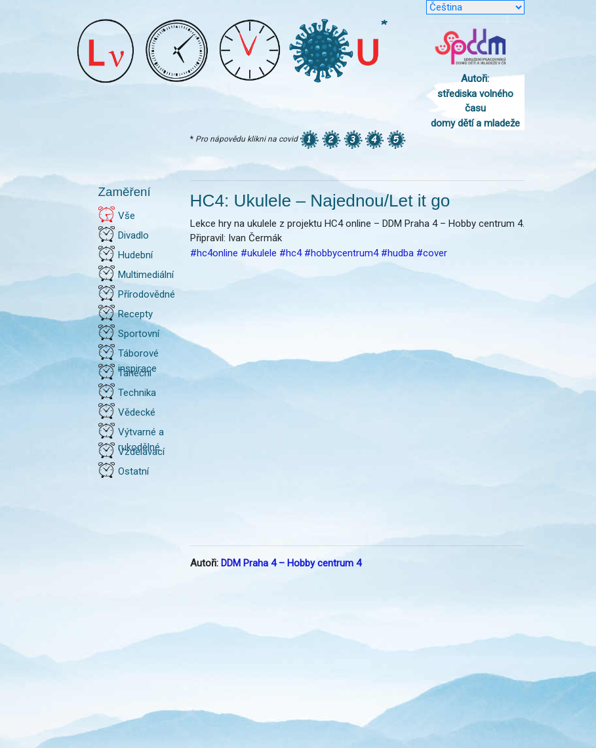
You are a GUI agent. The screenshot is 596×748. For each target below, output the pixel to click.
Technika (137, 393)
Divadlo (133, 235)
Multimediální (146, 275)
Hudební (135, 255)
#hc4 (290, 253)
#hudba (397, 253)
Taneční (134, 373)
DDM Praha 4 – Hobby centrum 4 (291, 563)
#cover (431, 253)
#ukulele (259, 253)
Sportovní (138, 334)
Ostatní (133, 471)
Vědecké (136, 412)
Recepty (135, 314)
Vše (126, 216)
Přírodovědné (146, 294)
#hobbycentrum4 (341, 253)
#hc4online (214, 253)
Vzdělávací (141, 452)
